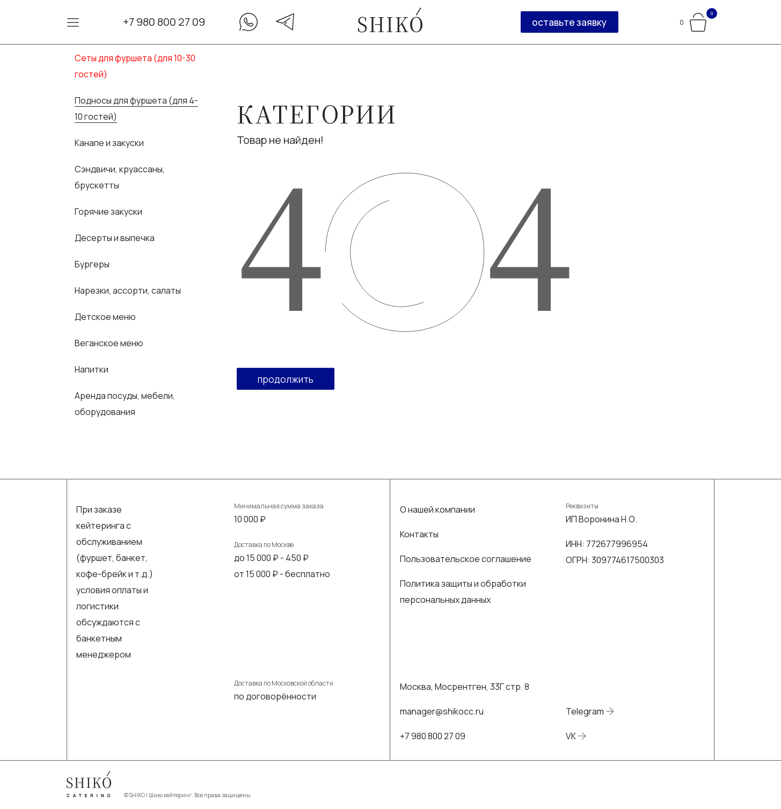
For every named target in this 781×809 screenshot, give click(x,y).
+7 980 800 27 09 (164, 21)
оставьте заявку (569, 22)
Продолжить (285, 379)
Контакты (419, 534)
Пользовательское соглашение (465, 559)
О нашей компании (437, 509)
